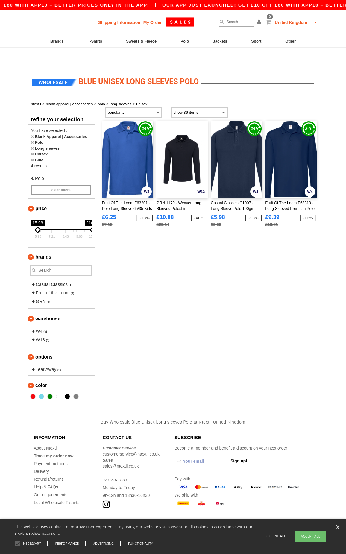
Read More (51, 534)
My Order (152, 22)
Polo (184, 41)
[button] (260, 22)
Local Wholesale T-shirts (56, 484)
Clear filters (61, 172)
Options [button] (44, 338)
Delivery (41, 453)
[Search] (235, 21)
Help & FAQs (46, 469)
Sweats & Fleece (141, 41)
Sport (256, 41)
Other (290, 41)
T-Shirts (95, 41)
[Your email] (200, 443)
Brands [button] (43, 239)
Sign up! (238, 443)
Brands (57, 41)
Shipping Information (119, 22)
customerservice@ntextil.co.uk (131, 436)
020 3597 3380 (116, 461)
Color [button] (41, 367)
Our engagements (50, 476)
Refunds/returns (49, 461)
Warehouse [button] (47, 300)
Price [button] (41, 190)
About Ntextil (45, 430)
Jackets (220, 41)
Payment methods (51, 445)
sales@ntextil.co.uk (121, 448)
